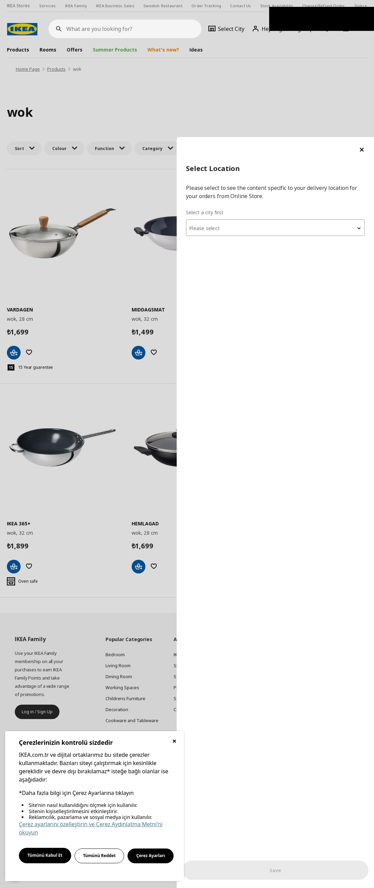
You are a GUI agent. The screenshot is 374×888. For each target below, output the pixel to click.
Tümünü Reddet (99, 855)
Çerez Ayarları (150, 855)
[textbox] (291, 91)
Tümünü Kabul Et (45, 855)
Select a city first (237, 75)
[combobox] (291, 90)
